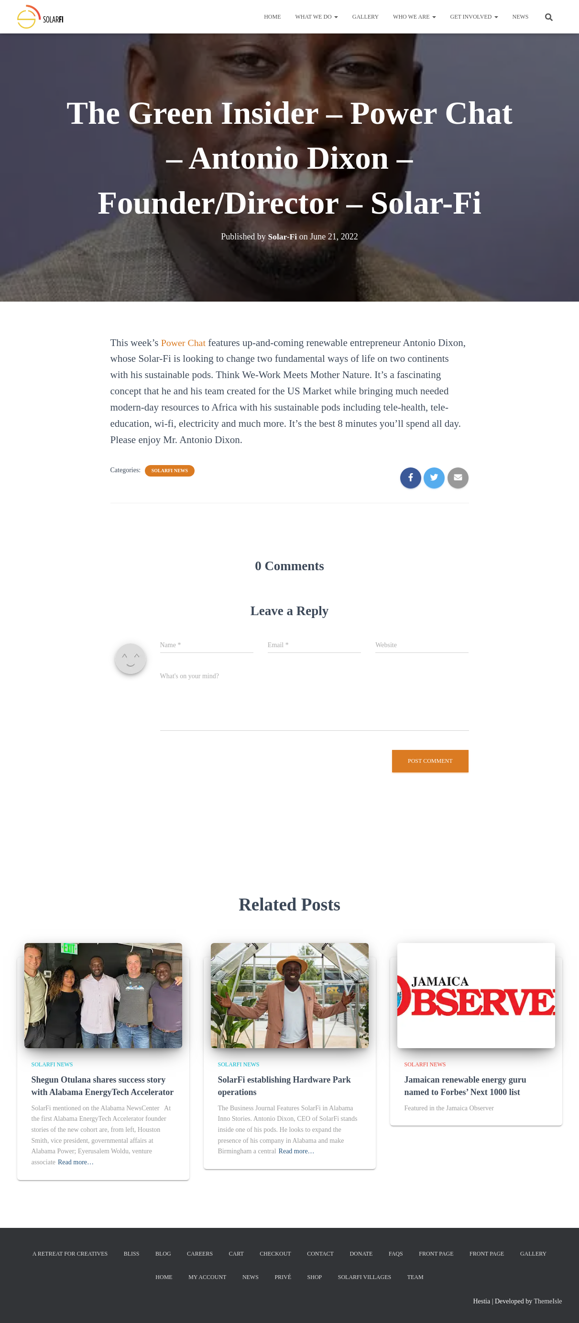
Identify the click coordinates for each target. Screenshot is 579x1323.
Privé (282, 1277)
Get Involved (474, 16)
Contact (320, 1253)
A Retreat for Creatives (70, 1253)
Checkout (275, 1253)
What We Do (316, 16)
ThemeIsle (548, 1301)
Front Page (436, 1253)
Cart (236, 1253)
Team (415, 1277)
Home (272, 16)
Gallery (365, 16)
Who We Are (414, 16)
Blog (163, 1253)
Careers (200, 1253)
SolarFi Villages (364, 1277)
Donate (361, 1253)
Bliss (132, 1253)
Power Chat (184, 342)
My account (207, 1277)
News (521, 16)
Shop (314, 1277)
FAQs (396, 1253)
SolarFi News (170, 470)
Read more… (76, 1162)
